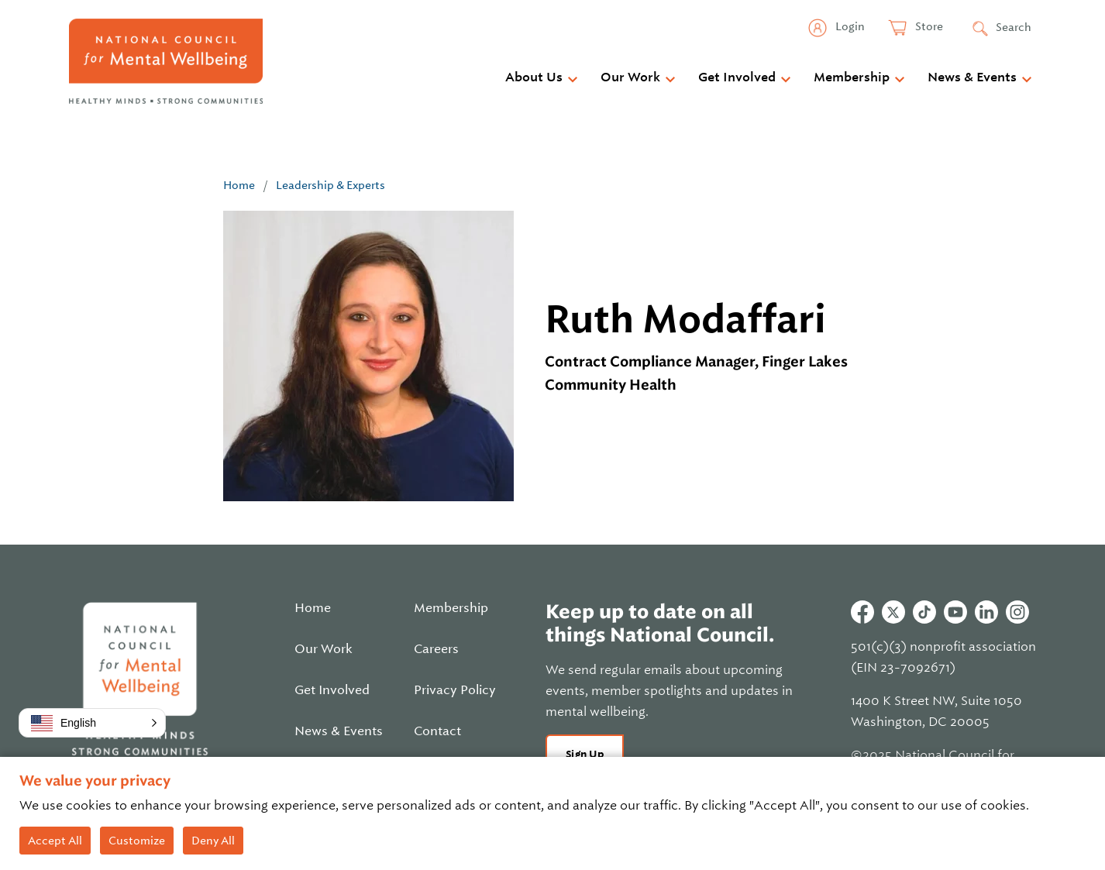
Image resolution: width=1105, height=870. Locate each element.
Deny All (213, 841)
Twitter (893, 612)
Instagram (1017, 612)
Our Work (630, 77)
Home (239, 185)
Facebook (862, 612)
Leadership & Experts (330, 185)
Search (1013, 27)
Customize (136, 841)
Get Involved (737, 77)
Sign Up (585, 754)
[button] (92, 723)
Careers (436, 649)
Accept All (55, 841)
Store (928, 26)
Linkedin (986, 612)
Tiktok (924, 612)
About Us (534, 77)
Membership (852, 77)
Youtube (955, 612)
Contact (437, 731)
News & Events (972, 77)
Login (849, 26)
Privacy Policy (455, 690)
